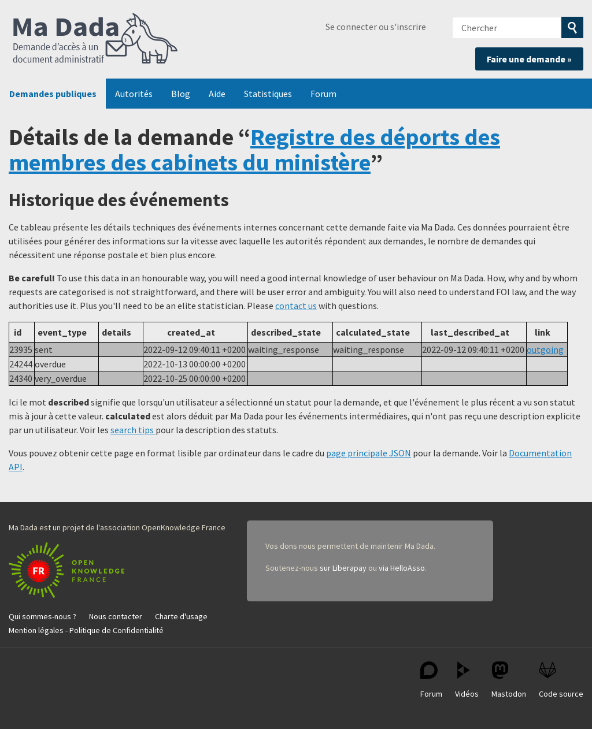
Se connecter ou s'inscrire (375, 26)
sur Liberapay (343, 568)
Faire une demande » (529, 59)
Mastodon (508, 680)
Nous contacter (115, 616)
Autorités (134, 93)
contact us (296, 305)
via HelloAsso (402, 568)
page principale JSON (368, 453)
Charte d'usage (181, 616)
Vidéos (467, 680)
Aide (217, 93)
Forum (323, 93)
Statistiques (268, 93)
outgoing (545, 349)
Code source (561, 680)
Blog (180, 93)
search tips (133, 430)
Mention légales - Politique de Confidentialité (86, 630)
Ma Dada (95, 39)
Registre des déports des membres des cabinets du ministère (254, 149)
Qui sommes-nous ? (42, 616)
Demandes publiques (53, 93)
